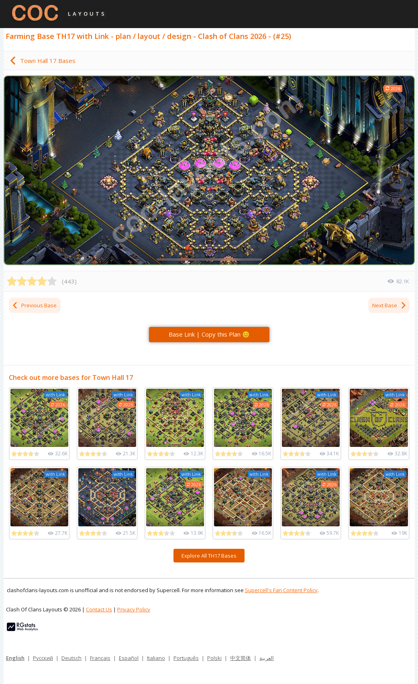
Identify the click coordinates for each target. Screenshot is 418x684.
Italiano (156, 658)
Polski (214, 658)
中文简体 (240, 658)
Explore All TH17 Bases (209, 555)
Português (186, 658)
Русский (43, 658)
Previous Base (34, 305)
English (15, 658)
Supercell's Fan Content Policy (281, 590)
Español (129, 658)
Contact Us (99, 609)
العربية (266, 658)
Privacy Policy (133, 609)
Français (100, 658)
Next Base (389, 305)
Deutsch (71, 658)
